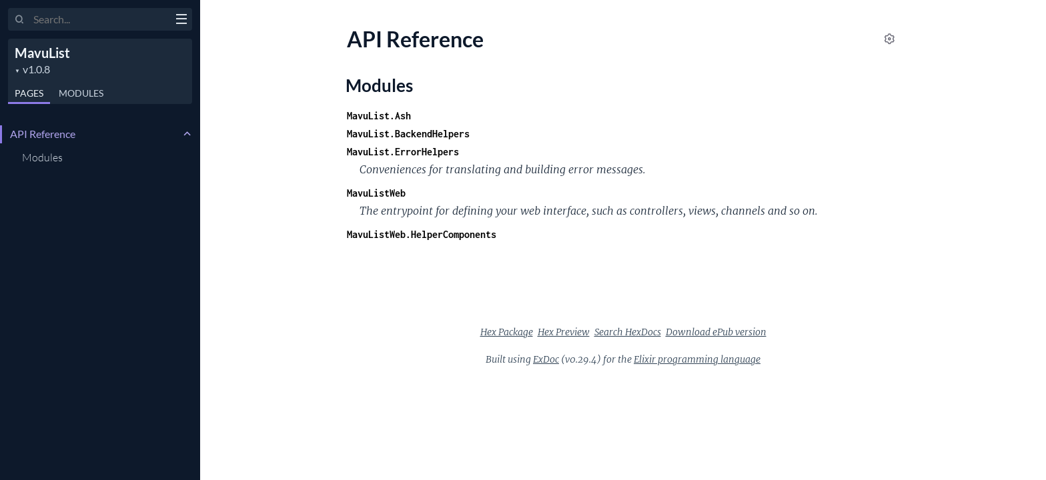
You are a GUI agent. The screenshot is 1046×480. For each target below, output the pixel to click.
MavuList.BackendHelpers (408, 133)
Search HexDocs (627, 332)
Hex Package (506, 332)
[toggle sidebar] (181, 20)
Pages (29, 93)
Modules (81, 93)
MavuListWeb (376, 193)
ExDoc (546, 359)
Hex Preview (564, 332)
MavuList (42, 53)
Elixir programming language (697, 359)
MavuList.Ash (379, 115)
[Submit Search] (20, 20)
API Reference (42, 133)
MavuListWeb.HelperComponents (421, 234)
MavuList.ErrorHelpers (403, 151)
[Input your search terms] (100, 19)
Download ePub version (716, 332)
